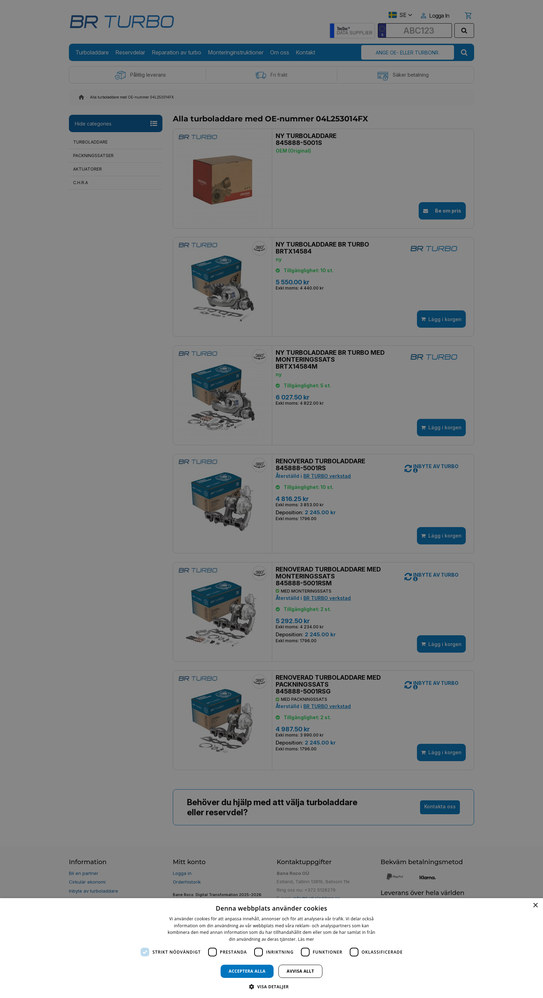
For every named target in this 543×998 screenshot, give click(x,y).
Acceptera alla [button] (247, 971)
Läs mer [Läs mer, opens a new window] (306, 939)
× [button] (535, 905)
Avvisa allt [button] (300, 971)
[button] (271, 986)
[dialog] (271, 948)
